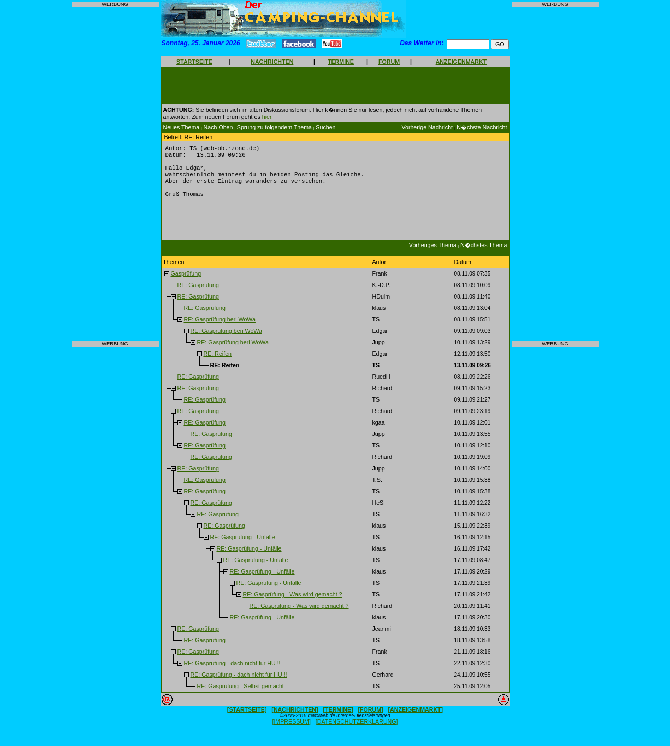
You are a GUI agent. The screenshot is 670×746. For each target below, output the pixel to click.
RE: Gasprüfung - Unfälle (242, 545)
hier (266, 117)
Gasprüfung (185, 282)
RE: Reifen (217, 362)
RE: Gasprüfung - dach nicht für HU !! (231, 672)
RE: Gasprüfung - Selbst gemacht (240, 694)
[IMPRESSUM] (291, 730)
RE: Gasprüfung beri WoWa (219, 328)
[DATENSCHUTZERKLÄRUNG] (357, 730)
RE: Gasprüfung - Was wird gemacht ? (292, 603)
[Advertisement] (115, 174)
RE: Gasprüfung (197, 293)
